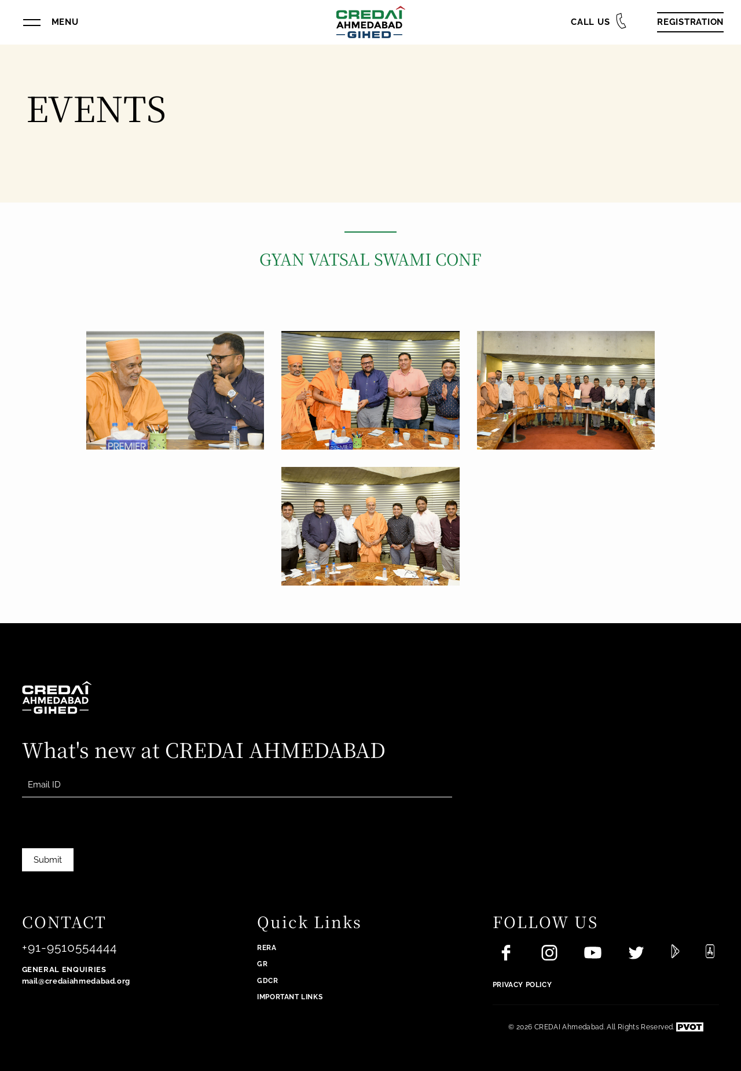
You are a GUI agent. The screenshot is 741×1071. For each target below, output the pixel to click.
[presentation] (110, 840)
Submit (48, 860)
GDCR (267, 981)
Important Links (289, 997)
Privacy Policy (522, 985)
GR (262, 964)
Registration (690, 22)
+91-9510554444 (70, 947)
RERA (266, 948)
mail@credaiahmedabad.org (76, 981)
